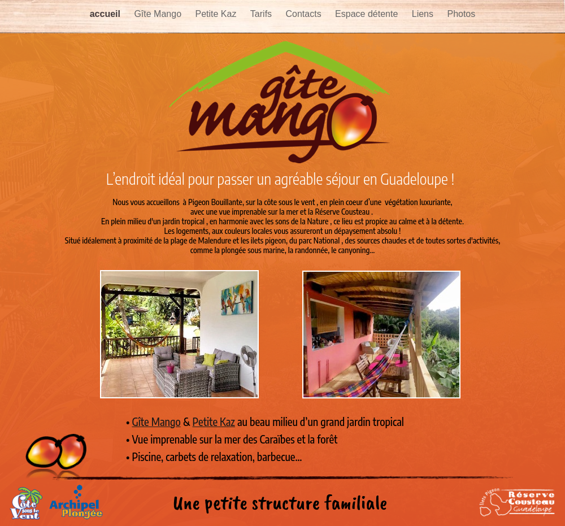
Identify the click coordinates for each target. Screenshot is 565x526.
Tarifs (262, 14)
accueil (106, 14)
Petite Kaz (216, 14)
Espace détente (368, 14)
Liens (424, 14)
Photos (461, 14)
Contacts (305, 14)
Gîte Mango (159, 14)
